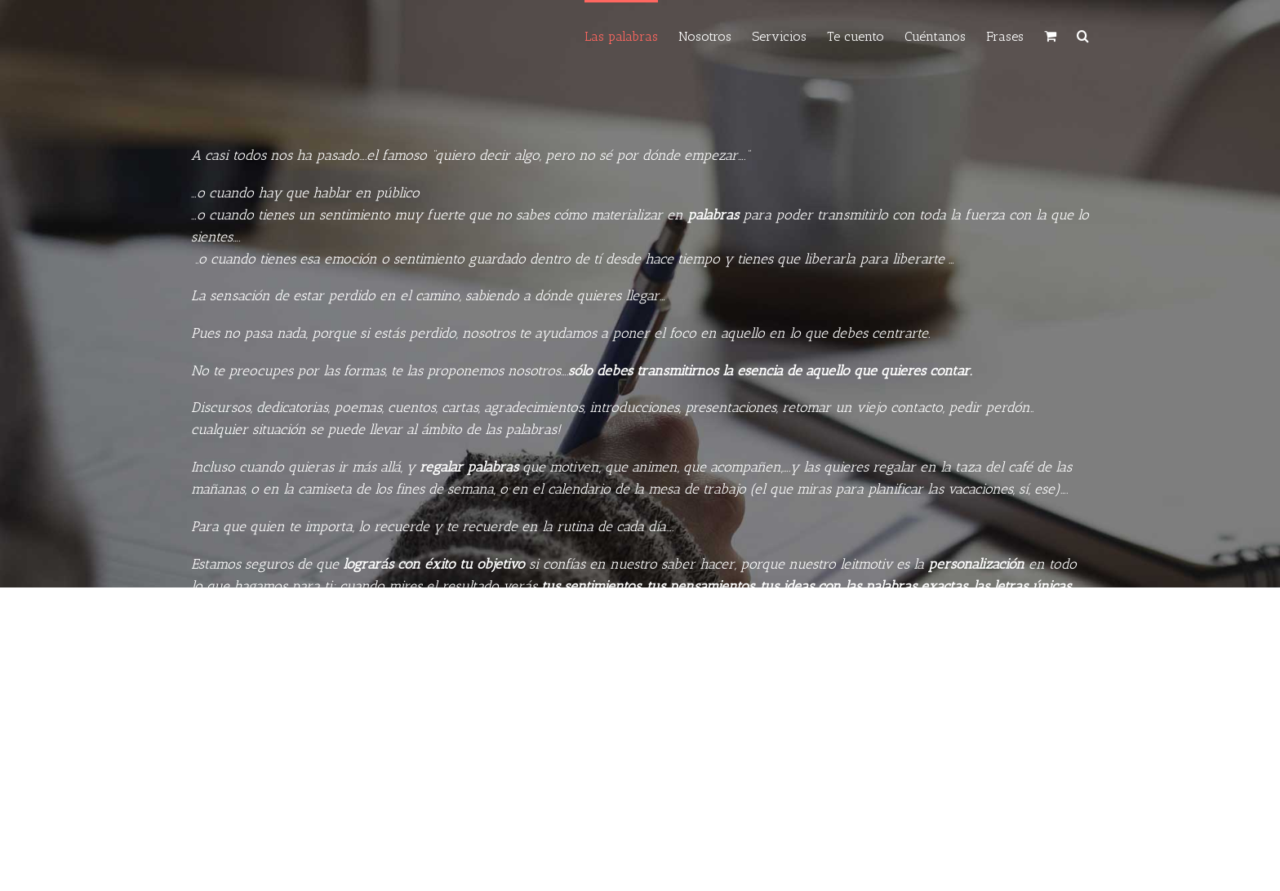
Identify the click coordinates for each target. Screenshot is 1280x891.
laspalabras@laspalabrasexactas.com (688, 831)
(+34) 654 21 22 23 (536, 831)
